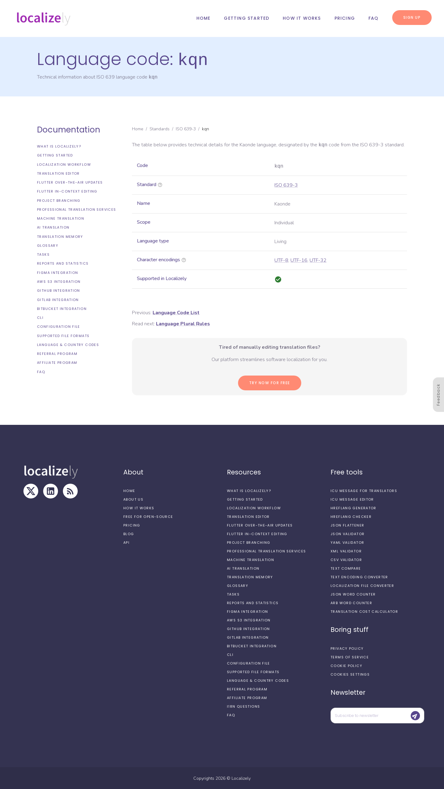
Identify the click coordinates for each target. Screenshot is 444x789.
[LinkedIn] (50, 490)
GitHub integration (58, 289)
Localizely (241, 778)
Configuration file (58, 325)
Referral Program (57, 353)
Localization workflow (64, 163)
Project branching (58, 199)
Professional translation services (76, 208)
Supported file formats (63, 335)
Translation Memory (60, 236)
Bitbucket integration (62, 308)
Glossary (47, 244)
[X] (30, 490)
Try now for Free (269, 382)
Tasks (43, 253)
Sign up (412, 17)
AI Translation (53, 226)
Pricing (345, 18)
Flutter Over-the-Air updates (70, 181)
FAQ (373, 18)
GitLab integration (58, 299)
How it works (302, 18)
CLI (40, 317)
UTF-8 (281, 259)
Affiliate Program (57, 362)
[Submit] (415, 715)
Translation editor (58, 172)
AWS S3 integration (59, 281)
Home (203, 18)
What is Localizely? (59, 145)
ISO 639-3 (186, 128)
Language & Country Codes (68, 344)
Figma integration (57, 272)
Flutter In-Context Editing (67, 190)
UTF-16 (298, 259)
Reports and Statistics (62, 262)
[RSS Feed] (70, 490)
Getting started (246, 18)
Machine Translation (60, 217)
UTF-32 (318, 259)
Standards (160, 128)
